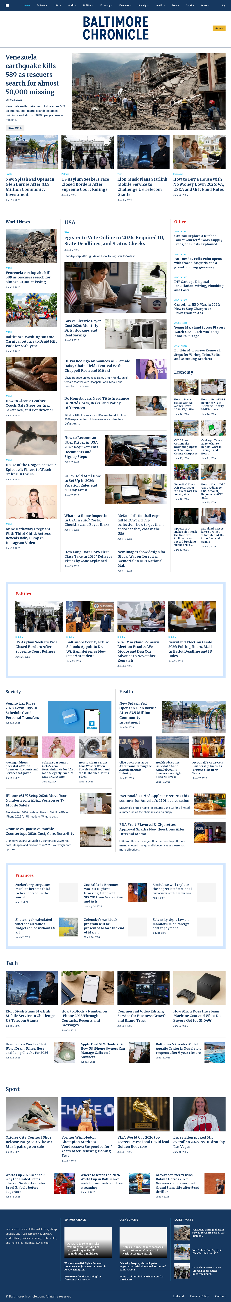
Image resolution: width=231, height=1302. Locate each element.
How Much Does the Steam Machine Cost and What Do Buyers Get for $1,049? (196, 1016)
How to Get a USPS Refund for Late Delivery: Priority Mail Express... (213, 404)
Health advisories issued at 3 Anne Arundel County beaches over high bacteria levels (168, 769)
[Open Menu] (7, 5)
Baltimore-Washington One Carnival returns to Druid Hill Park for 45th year (31, 341)
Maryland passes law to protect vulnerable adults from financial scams (212, 535)
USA (56, 5)
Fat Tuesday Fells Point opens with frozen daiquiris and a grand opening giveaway (198, 263)
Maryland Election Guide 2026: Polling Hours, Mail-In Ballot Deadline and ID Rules (191, 649)
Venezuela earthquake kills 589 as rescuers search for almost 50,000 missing (32, 74)
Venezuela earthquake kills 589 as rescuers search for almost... (208, 1232)
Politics (87, 5)
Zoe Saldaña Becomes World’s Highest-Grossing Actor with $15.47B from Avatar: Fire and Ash (103, 893)
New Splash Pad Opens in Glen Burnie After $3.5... (207, 1252)
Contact (219, 28)
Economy (105, 5)
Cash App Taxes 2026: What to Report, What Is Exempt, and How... (211, 447)
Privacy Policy (199, 1296)
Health (158, 5)
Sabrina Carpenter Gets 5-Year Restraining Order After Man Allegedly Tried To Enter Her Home (58, 769)
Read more (15, 128)
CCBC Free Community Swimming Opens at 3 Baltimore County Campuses (186, 447)
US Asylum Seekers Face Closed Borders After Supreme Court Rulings (85, 184)
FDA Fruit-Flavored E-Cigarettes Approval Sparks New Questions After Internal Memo (152, 829)
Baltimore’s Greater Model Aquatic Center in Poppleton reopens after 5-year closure (178, 1048)
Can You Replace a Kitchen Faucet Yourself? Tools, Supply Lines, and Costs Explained (198, 240)
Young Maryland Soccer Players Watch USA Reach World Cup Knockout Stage (199, 332)
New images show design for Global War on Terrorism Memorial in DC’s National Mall (141, 558)
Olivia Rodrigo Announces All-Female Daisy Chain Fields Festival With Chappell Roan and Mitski (97, 366)
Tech (174, 5)
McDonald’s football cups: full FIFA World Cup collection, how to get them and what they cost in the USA (140, 525)
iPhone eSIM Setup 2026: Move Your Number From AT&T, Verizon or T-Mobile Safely (36, 800)
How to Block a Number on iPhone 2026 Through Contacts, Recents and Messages (84, 1018)
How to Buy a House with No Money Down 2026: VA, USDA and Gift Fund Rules (198, 184)
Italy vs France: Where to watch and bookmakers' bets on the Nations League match (142, 1250)
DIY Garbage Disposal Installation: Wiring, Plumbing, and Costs (199, 286)
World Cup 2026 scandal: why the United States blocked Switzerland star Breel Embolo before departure (25, 1183)
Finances (124, 5)
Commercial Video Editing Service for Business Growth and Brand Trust (142, 1016)
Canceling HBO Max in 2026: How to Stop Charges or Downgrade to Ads (197, 309)
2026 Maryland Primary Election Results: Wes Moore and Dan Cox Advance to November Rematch (138, 651)
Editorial (178, 1296)
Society (142, 5)
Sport (189, 5)
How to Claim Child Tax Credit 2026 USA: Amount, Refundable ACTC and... (213, 491)
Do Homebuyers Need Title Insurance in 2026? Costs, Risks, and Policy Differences (96, 403)
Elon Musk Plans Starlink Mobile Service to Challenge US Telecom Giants (30, 1016)
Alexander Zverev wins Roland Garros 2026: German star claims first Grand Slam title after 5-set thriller (177, 1183)
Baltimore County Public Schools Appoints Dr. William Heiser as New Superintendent (87, 649)
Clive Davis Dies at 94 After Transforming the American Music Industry (135, 768)
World (71, 5)
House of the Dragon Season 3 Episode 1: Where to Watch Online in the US (31, 469)
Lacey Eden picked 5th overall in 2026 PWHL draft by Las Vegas (199, 1142)
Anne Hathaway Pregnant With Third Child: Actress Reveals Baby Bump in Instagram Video (28, 536)
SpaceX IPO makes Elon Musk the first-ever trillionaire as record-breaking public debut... (185, 537)
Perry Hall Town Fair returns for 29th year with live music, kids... (186, 489)
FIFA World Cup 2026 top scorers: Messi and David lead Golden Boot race (143, 1142)
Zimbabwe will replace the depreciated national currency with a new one (172, 889)
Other (204, 5)
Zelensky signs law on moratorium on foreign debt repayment (171, 924)
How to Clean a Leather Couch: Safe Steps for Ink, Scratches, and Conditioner (29, 405)
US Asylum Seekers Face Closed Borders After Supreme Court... (206, 1270)
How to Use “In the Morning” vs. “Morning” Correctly (83, 1278)
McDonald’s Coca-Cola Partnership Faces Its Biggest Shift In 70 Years (207, 768)
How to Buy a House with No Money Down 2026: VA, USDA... (185, 404)
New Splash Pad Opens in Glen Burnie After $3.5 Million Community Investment (137, 712)
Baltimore (42, 5)
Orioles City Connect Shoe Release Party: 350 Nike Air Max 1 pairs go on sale (29, 1142)
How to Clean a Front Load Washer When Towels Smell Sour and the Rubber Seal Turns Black (94, 769)
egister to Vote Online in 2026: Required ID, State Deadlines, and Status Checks (114, 241)
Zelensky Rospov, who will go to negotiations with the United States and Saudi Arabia (143, 1266)
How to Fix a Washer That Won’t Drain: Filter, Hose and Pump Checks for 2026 (27, 1048)
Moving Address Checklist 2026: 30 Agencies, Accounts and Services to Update (22, 768)
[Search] (224, 5)
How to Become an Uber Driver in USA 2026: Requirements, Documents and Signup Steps (81, 447)
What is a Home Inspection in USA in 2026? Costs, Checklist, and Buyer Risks (87, 520)
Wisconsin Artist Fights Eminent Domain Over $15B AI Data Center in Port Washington (85, 1266)
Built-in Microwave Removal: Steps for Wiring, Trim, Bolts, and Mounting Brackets (197, 354)
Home (26, 5)
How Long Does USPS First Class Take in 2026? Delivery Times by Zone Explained (88, 556)
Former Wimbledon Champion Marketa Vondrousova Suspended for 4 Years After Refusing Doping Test (87, 1146)
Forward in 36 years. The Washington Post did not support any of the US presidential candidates (83, 1248)
